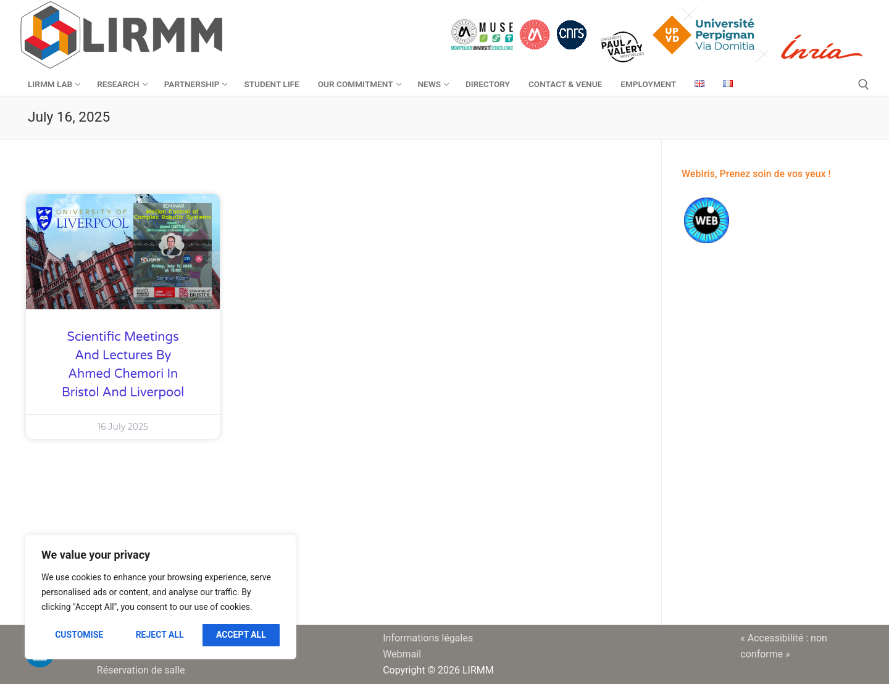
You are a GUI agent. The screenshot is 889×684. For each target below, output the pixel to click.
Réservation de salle (141, 670)
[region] (160, 597)
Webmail (402, 654)
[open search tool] (863, 84)
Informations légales (428, 638)
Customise (79, 635)
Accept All (241, 635)
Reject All (160, 635)
